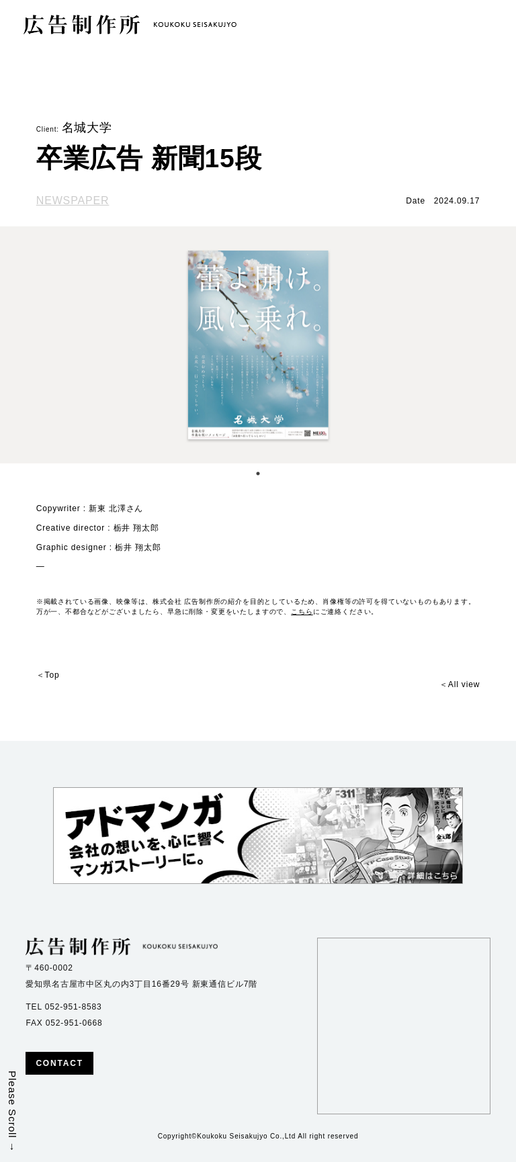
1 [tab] (258, 473)
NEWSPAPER (73, 200)
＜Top (48, 675)
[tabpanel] (258, 344)
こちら (302, 611)
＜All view (459, 684)
